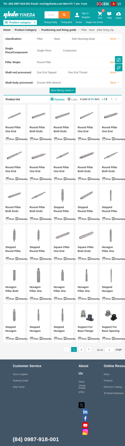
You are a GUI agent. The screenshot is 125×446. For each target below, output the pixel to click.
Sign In (85, 13)
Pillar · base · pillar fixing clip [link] (97, 29)
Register (86, 17)
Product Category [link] (26, 29)
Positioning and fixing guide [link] (59, 29)
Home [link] (7, 29)
